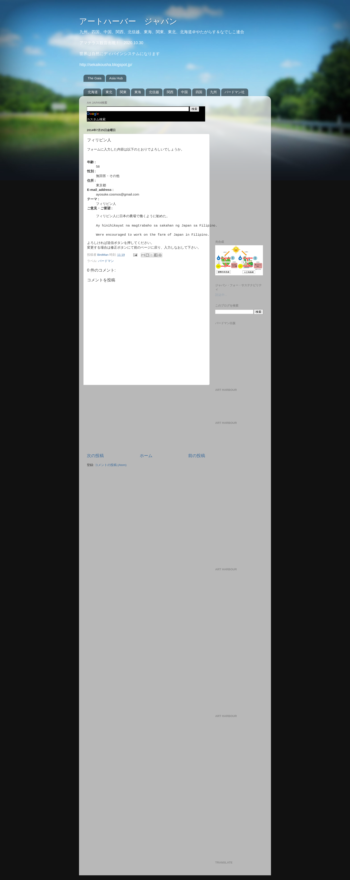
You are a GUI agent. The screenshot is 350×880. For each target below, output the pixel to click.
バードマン (106, 261)
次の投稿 (95, 455)
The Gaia (95, 78)
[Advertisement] (145, 419)
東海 (137, 92)
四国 (199, 92)
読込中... (221, 295)
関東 (123, 92)
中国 (184, 92)
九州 (213, 92)
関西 (170, 92)
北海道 (93, 92)
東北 (109, 92)
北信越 (154, 92)
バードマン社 (235, 92)
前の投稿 (196, 455)
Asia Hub (116, 78)
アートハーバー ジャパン (128, 21)
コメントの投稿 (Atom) (111, 465)
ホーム (146, 455)
